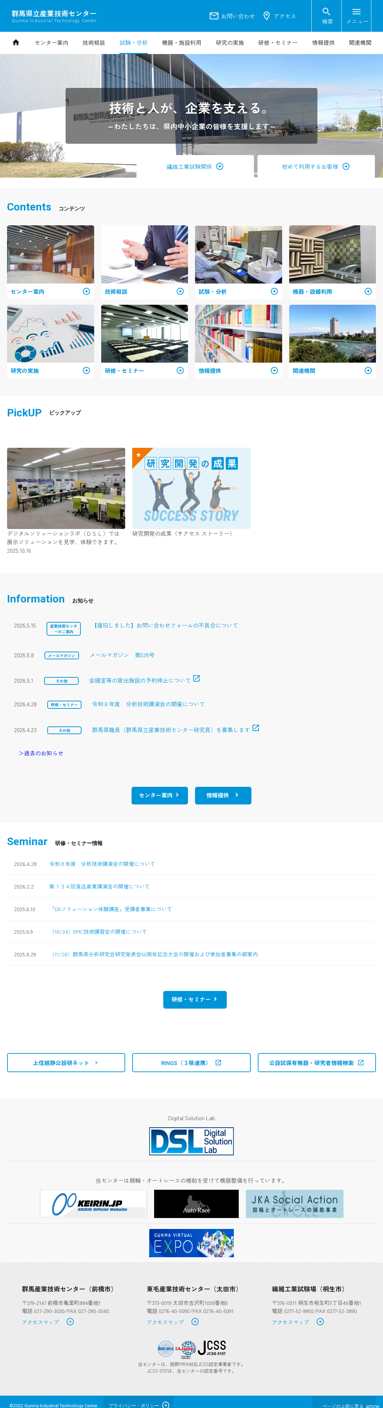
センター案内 (156, 795)
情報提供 (217, 795)
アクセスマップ (48, 1322)
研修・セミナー (191, 999)
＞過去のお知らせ (40, 753)
